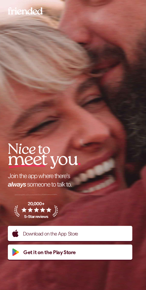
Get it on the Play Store (43, 252)
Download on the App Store (45, 233)
